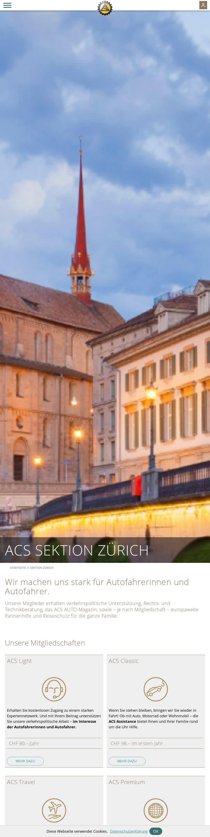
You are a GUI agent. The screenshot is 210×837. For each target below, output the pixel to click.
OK (155, 831)
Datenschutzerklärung (129, 831)
